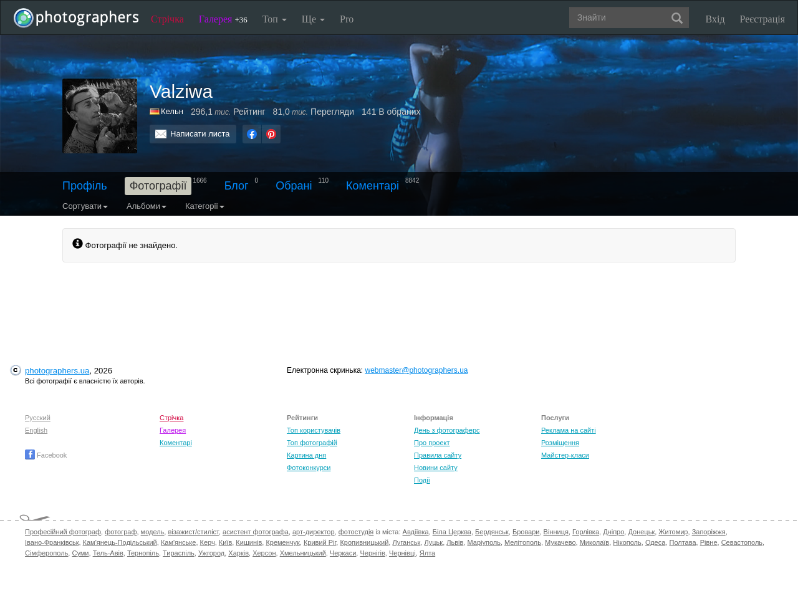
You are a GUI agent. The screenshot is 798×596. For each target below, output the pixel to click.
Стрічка (167, 19)
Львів (454, 542)
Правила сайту (437, 455)
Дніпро (613, 532)
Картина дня (306, 455)
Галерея (223, 19)
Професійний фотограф (63, 532)
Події (422, 480)
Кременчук (282, 542)
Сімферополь (46, 553)
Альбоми (146, 206)
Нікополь (627, 542)
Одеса (655, 542)
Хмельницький (303, 553)
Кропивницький (364, 542)
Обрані (294, 186)
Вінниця (556, 532)
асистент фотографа (256, 532)
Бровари (526, 532)
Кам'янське (178, 542)
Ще (313, 19)
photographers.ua (57, 370)
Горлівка (585, 532)
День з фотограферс (447, 430)
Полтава (682, 542)
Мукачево (560, 542)
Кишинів (249, 542)
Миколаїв (595, 542)
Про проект (431, 442)
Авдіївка (416, 532)
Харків (238, 553)
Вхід (715, 19)
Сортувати (85, 206)
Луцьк (433, 542)
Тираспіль (179, 553)
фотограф (121, 532)
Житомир (673, 532)
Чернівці (402, 553)
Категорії (204, 206)
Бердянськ (492, 532)
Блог (236, 186)
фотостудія (356, 532)
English (36, 430)
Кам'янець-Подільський (120, 542)
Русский (37, 417)
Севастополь (741, 542)
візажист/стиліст (193, 532)
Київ (225, 542)
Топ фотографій (312, 442)
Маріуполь (483, 542)
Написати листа (200, 133)
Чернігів (372, 553)
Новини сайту (436, 467)
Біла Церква (452, 532)
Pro (346, 19)
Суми (80, 553)
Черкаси (343, 553)
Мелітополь (522, 542)
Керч (207, 542)
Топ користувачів (313, 430)
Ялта (427, 553)
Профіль (84, 186)
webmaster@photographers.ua (416, 370)
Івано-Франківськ (52, 542)
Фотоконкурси (308, 467)
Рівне (709, 542)
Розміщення (560, 442)
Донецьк (641, 532)
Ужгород (211, 553)
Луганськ (406, 542)
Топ (274, 19)
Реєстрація (762, 19)
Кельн (172, 111)
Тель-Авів (108, 553)
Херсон (264, 553)
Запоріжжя (709, 532)
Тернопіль (143, 553)
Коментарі (372, 186)
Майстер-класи (565, 455)
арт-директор (313, 532)
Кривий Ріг (320, 542)
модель (153, 532)
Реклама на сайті (568, 430)
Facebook (46, 455)
